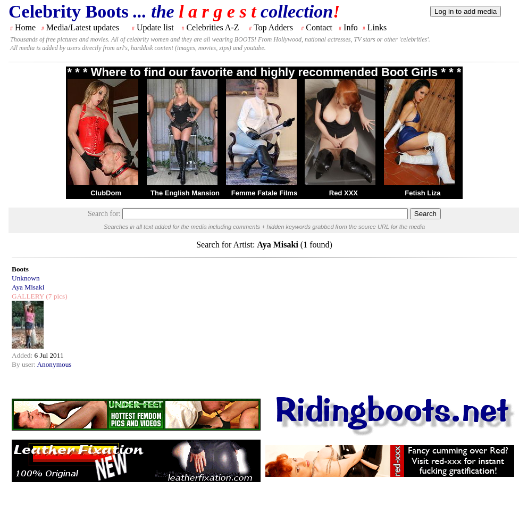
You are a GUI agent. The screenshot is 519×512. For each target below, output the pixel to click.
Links (377, 27)
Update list (155, 27)
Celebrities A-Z (212, 27)
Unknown (26, 278)
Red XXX (343, 193)
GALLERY (28, 296)
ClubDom (105, 193)
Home (25, 27)
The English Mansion (185, 193)
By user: (24, 364)
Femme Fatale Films (264, 193)
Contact (319, 27)
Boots (20, 269)
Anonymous (54, 364)
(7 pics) (56, 296)
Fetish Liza (422, 193)
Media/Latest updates (82, 27)
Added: (23, 355)
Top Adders (273, 27)
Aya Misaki (28, 287)
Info (351, 27)
